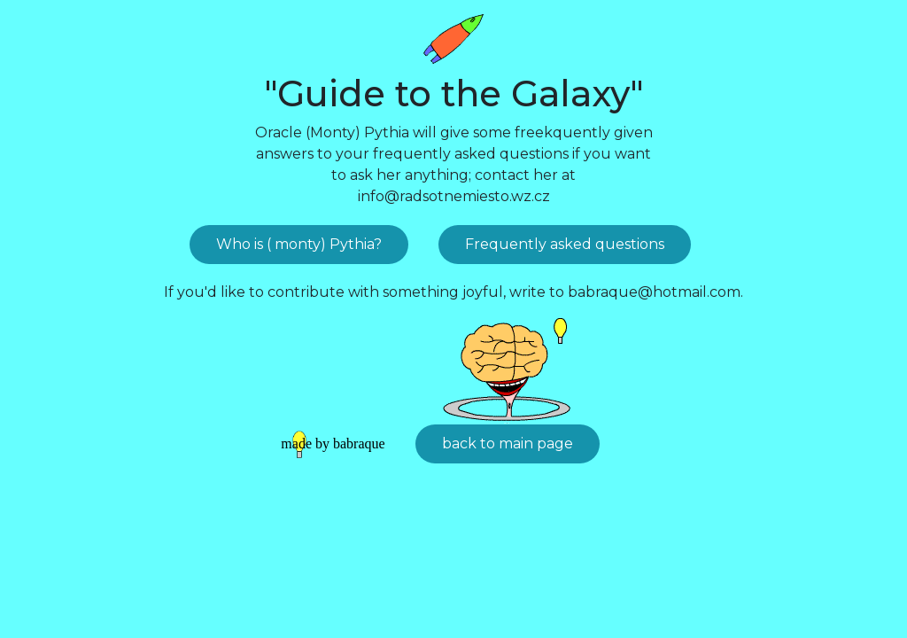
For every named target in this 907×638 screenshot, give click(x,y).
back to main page (507, 443)
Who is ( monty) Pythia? (299, 244)
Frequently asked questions (564, 244)
